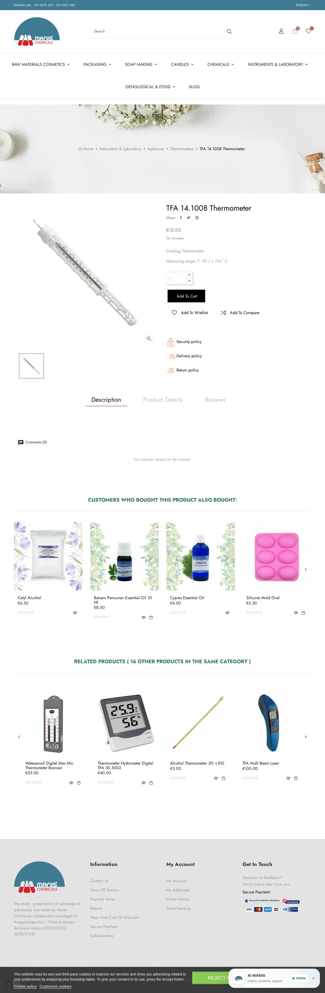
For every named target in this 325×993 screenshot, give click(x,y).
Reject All (221, 978)
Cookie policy (25, 986)
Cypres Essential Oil (187, 598)
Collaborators (101, 936)
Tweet (188, 217)
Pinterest (197, 217)
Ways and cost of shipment (114, 917)
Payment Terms (102, 899)
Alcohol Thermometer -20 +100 (197, 763)
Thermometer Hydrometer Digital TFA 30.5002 (125, 765)
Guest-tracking (178, 908)
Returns (96, 908)
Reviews (215, 399)
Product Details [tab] (163, 399)
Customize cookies (56, 986)
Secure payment (103, 926)
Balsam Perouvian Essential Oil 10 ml (123, 600)
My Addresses (178, 890)
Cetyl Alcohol (29, 598)
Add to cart (186, 296)
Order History (177, 899)
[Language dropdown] (303, 5)
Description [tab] (106, 399)
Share (181, 217)
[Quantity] (176, 278)
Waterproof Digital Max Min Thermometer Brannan (49, 765)
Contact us (99, 881)
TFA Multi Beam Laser (260, 763)
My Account (176, 881)
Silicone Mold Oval (263, 598)
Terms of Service (104, 890)
